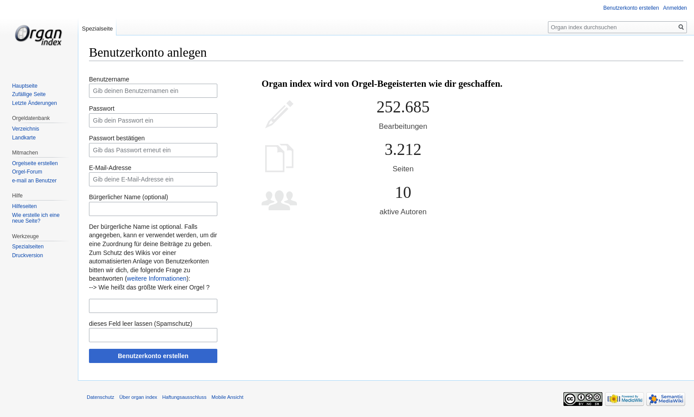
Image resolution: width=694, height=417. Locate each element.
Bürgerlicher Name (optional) (128, 197)
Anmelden (675, 8)
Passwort (102, 108)
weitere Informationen (157, 278)
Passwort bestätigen (117, 138)
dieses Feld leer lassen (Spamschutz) (140, 323)
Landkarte (23, 138)
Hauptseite (24, 86)
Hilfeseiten (24, 206)
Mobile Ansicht (227, 397)
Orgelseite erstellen (35, 163)
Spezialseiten (27, 246)
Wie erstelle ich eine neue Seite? (35, 218)
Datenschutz (100, 397)
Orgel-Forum (27, 172)
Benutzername (109, 79)
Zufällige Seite (29, 94)
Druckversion (27, 255)
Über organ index (138, 397)
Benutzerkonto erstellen (153, 355)
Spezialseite (97, 28)
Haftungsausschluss (184, 397)
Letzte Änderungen (34, 103)
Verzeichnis (25, 129)
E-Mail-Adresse (110, 167)
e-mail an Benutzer (34, 181)
